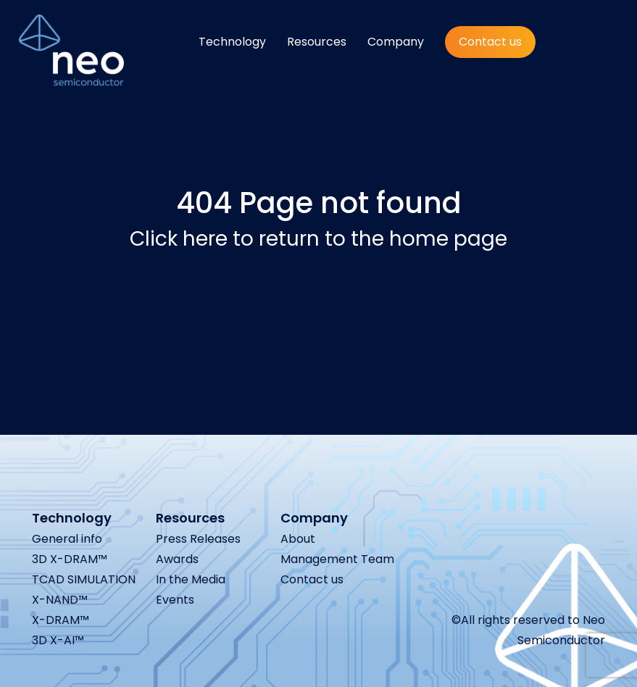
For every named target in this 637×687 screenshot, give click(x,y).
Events (175, 599)
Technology (232, 41)
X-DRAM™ (60, 620)
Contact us (490, 41)
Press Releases (198, 538)
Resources (316, 41)
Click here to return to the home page (318, 239)
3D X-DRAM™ (69, 559)
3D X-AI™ (58, 640)
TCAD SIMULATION (84, 579)
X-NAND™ (60, 599)
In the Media (190, 579)
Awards (177, 559)
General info (67, 538)
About (297, 538)
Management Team (337, 559)
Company (395, 41)
